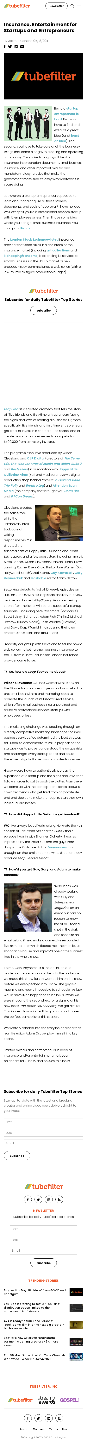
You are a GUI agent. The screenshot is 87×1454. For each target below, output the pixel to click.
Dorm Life (71, 491)
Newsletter (56, 6)
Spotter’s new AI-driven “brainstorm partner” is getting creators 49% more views (31, 1341)
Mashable (38, 578)
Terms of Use (58, 1429)
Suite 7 (76, 464)
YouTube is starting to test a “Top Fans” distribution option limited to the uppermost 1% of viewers (32, 1307)
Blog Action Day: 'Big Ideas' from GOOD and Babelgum (35, 1292)
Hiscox (25, 228)
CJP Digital (35, 458)
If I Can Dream (22, 496)
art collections (58, 250)
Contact (39, 1429)
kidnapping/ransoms (20, 256)
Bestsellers (19, 469)
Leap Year (11, 409)
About (24, 1429)
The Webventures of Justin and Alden (40, 464)
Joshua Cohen (19, 41)
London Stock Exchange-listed (34, 239)
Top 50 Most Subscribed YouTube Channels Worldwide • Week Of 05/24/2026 (34, 1357)
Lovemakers (57, 847)
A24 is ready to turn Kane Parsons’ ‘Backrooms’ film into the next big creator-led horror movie (34, 1324)
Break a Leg (35, 485)
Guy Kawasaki (62, 573)
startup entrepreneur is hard (66, 114)
